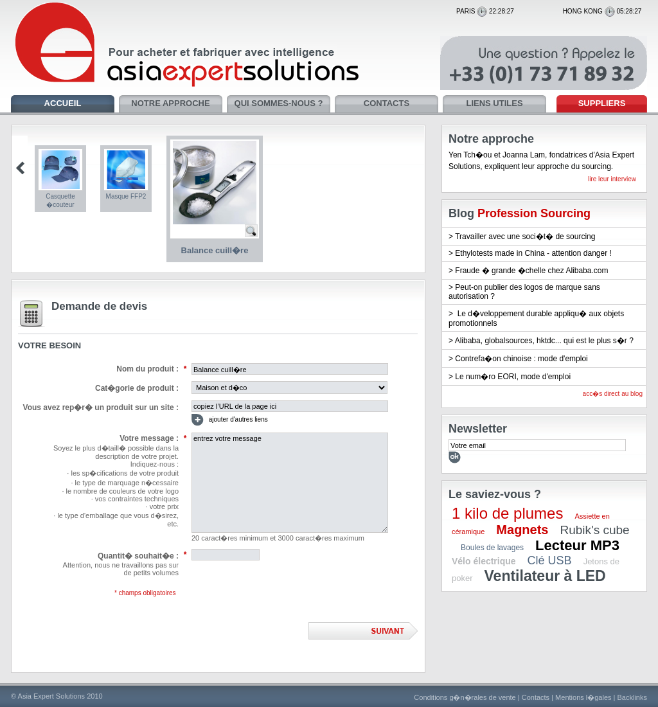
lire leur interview (612, 179)
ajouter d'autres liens (229, 420)
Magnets (522, 530)
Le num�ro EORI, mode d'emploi (513, 376)
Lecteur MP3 (577, 545)
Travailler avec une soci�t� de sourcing (525, 236)
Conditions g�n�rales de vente (464, 697)
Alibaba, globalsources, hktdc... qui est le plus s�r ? (544, 340)
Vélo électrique (484, 561)
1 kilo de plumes (507, 513)
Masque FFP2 (126, 196)
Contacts (535, 697)
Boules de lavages (492, 547)
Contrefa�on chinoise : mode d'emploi (521, 358)
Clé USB (550, 560)
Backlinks (632, 697)
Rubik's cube (594, 530)
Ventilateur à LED (545, 576)
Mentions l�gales (583, 697)
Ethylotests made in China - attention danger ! (533, 253)
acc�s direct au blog (613, 393)
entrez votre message (289, 483)
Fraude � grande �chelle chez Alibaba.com (531, 270)
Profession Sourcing (534, 213)
